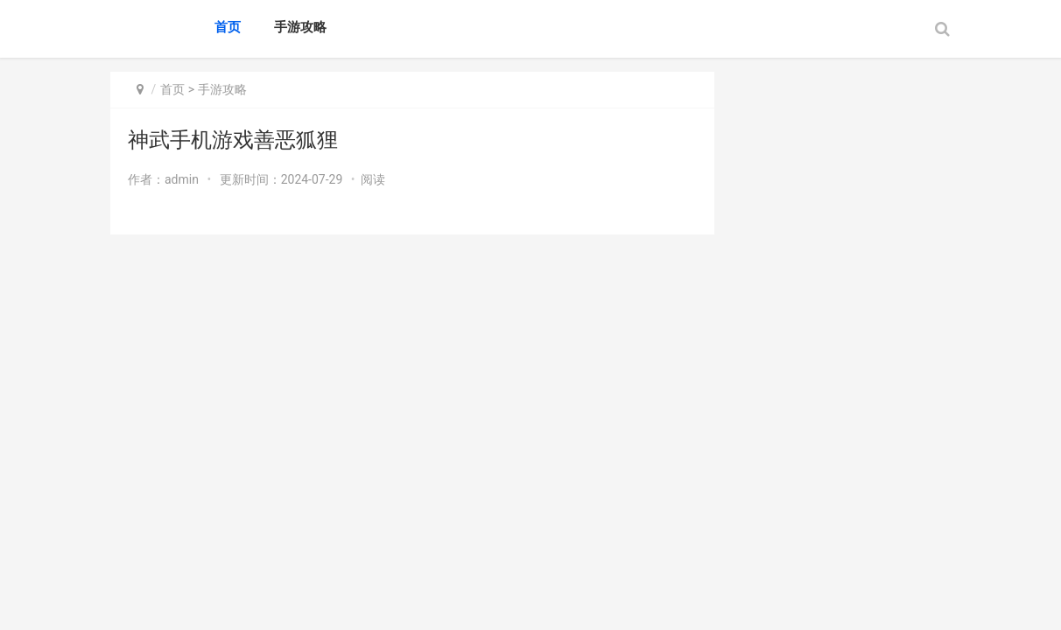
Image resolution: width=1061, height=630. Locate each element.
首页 (227, 27)
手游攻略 (300, 27)
